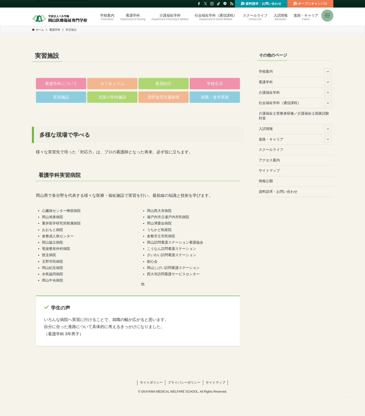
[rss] (231, 4)
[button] (327, 14)
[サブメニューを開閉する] (327, 71)
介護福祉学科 (295, 92)
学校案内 (295, 71)
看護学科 (295, 82)
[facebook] (199, 4)
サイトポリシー (151, 382)
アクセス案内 (269, 160)
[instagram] (212, 4)
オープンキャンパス (310, 3)
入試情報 (295, 128)
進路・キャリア (295, 139)
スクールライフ (271, 150)
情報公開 (266, 181)
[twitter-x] (205, 4)
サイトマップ (269, 170)
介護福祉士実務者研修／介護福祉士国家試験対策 (294, 115)
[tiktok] (218, 4)
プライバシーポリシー (184, 382)
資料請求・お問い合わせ (261, 3)
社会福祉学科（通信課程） (295, 103)
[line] (225, 4)
